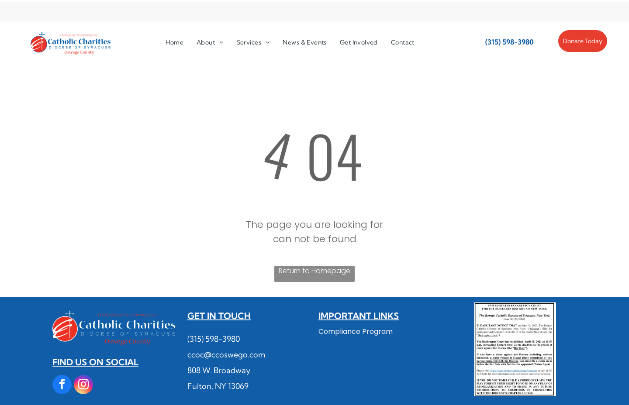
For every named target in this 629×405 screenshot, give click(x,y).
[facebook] (62, 385)
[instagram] (83, 385)
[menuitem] (174, 42)
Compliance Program (355, 331)
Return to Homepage (314, 271)
